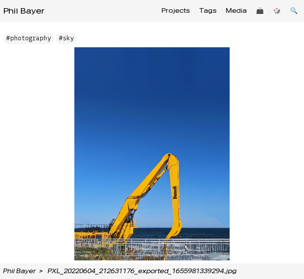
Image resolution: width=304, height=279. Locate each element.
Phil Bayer (24, 11)
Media (236, 10)
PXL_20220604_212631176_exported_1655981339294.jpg (142, 271)
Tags (207, 10)
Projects (175, 10)
